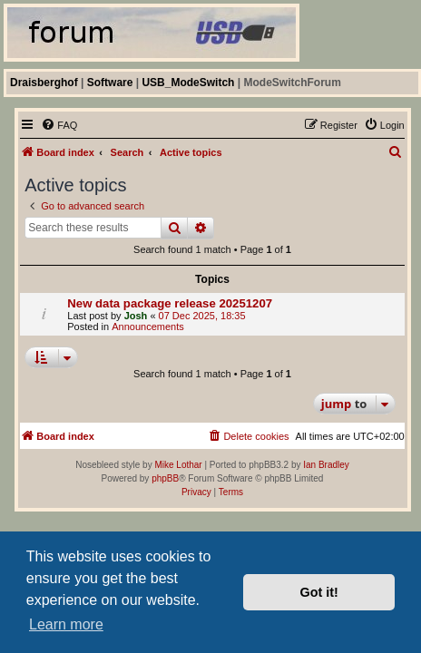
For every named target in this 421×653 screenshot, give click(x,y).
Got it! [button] (319, 592)
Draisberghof (44, 82)
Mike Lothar (177, 465)
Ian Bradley (326, 465)
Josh (136, 315)
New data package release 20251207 (169, 303)
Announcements (148, 326)
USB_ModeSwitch (188, 82)
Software (110, 82)
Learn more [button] (66, 624)
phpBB (165, 478)
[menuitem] (59, 125)
